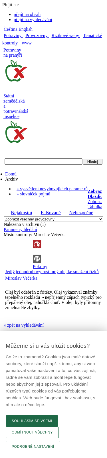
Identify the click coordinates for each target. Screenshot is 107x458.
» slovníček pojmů (33, 193)
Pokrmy (40, 266)
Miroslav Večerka (21, 278)
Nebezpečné (81, 212)
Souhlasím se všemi (32, 421)
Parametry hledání (20, 229)
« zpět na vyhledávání (24, 325)
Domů (11, 173)
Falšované (51, 212)
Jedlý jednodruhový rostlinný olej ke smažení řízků (52, 271)
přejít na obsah (27, 14)
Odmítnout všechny (32, 432)
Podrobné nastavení (33, 447)
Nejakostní (21, 212)
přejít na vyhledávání (33, 19)
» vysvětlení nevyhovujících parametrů (52, 188)
